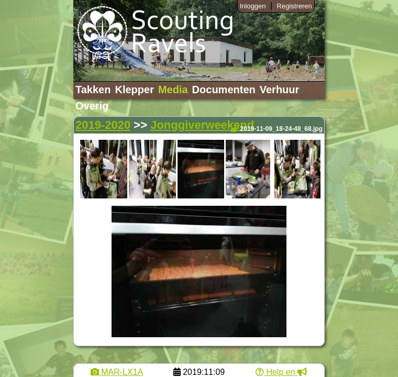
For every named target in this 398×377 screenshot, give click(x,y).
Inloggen (253, 6)
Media (173, 89)
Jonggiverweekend (202, 124)
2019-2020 (102, 124)
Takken (92, 89)
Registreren (294, 6)
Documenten (224, 89)
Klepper (134, 89)
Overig (91, 106)
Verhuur (280, 89)
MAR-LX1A (117, 372)
